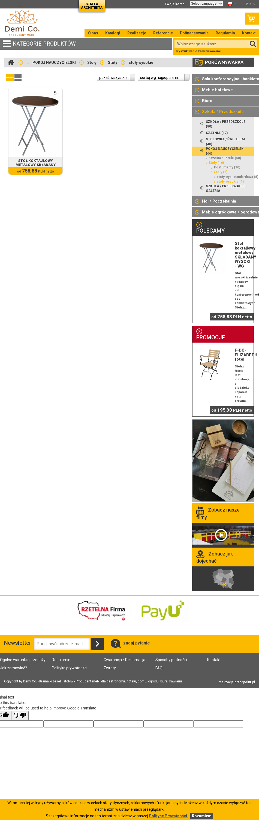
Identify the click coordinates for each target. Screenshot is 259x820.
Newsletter (10, 643)
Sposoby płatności (171, 660)
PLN (250, 4)
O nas (93, 33)
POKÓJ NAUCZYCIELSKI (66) (222, 151)
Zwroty (110, 668)
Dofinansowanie (194, 33)
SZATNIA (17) (214, 132)
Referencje (163, 33)
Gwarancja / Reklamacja (124, 660)
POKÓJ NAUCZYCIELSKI (54, 62)
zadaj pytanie (130, 643)
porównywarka (219, 62)
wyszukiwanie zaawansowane (198, 51)
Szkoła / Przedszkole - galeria (224, 188)
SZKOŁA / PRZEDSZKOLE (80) (222, 124)
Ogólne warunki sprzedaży (23, 660)
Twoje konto (175, 4)
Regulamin (225, 33)
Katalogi (112, 33)
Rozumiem (202, 816)
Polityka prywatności (69, 668)
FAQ (158, 668)
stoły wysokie (141, 62)
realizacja (237, 682)
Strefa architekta (92, 6)
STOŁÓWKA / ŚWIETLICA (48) (222, 141)
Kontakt (248, 33)
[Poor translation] (20, 715)
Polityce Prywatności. (168, 816)
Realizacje (136, 33)
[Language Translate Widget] (206, 3)
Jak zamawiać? (13, 668)
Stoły (92, 62)
